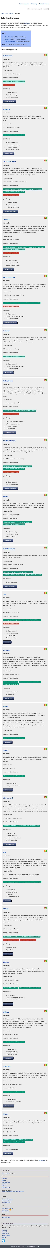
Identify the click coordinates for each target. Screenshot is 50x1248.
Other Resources (6, 1187)
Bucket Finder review (9, 101)
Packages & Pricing (6, 1200)
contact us (42, 1160)
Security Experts (6, 1217)
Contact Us (4, 1232)
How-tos (4, 1180)
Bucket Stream (8, 381)
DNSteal (5, 909)
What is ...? (4, 1185)
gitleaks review (8, 1153)
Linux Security (24, 4)
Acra (4, 852)
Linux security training (7, 1199)
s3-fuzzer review (8, 372)
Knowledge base (6, 1182)
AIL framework (8, 798)
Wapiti (7, 1191)
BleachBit (15, 1191)
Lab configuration (6, 1202)
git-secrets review (9, 1105)
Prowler (5, 497)
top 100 (11, 1208)
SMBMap (6, 1012)
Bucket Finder (9, 37)
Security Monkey (9, 549)
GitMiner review (8, 1004)
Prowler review (8, 540)
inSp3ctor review (8, 269)
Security (4, 1237)
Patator (11, 1191)
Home (2, 13)
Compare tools (5, 1212)
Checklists (4, 1178)
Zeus (4, 594)
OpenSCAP (21, 1191)
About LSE (4, 1230)
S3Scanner (8, 39)
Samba (5, 706)
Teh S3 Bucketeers (10, 41)
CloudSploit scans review (10, 488)
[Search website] (36, 9)
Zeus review (7, 642)
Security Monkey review (10, 586)
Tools (6, 13)
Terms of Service (6, 1235)
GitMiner (6, 962)
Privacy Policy (5, 1233)
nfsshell (5, 750)
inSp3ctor (6, 219)
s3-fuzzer (6, 331)
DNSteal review (8, 954)
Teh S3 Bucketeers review (10, 211)
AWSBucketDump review (10, 322)
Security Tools (44, 4)
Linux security (5, 1173)
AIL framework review (9, 844)
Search (46, 9)
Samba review (8, 742)
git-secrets (6, 1066)
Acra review (7, 900)
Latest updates (5, 1210)
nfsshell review (8, 789)
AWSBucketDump (9, 277)
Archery (3, 1191)
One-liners (4, 1184)
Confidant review (8, 698)
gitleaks (5, 1114)
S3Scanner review (9, 153)
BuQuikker (11, 13)
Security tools (5, 1208)
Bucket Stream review (9, 432)
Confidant (6, 650)
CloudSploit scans (9, 441)
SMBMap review (8, 1058)
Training (34, 4)
